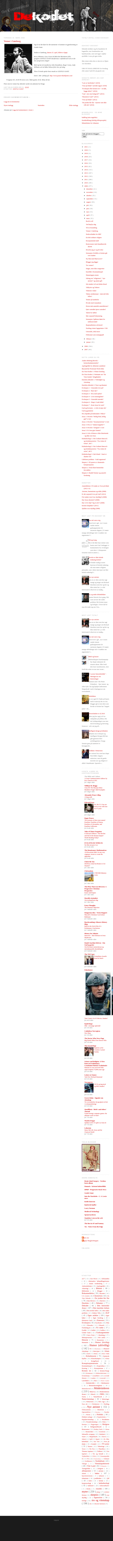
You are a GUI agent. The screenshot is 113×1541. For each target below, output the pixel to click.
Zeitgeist (100, 1468)
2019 (86, 153)
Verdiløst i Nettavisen (95, 751)
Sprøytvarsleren (90, 1215)
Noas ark (85, 1404)
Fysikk (84, 1330)
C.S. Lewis (85, 1296)
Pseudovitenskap (92, 1422)
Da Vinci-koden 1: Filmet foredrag (93, 371)
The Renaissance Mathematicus (95, 850)
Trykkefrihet (86, 1456)
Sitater (84, 1437)
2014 (86, 170)
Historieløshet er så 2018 (96, 713)
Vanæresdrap (97, 1459)
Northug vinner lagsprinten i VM (96, 328)
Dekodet (86, 1305)
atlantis (85, 1473)
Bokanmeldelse (88, 1293)
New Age (101, 1402)
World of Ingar (89, 1121)
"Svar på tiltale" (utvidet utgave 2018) (94, 86)
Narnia (84, 1397)
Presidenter (105, 1419)
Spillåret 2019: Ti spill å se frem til (95, 1123)
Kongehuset (96, 1361)
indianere (102, 1476)
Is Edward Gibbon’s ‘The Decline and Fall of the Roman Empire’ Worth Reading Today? (94, 835)
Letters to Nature (90, 1075)
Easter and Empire (90, 893)
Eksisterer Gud (87, 1320)
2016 (86, 163)
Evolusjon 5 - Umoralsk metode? (92, 399)
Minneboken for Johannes (90, 123)
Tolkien (100, 1451)
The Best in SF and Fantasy (94, 1223)
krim (91, 1481)
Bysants (102, 1293)
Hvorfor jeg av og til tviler (94, 250)
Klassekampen (96, 1358)
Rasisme (84, 1424)
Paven (88, 1415)
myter (85, 1491)
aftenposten (87, 1471)
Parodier (106, 1412)
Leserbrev (96, 1376)
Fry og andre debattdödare (97, 594)
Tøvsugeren (88, 1082)
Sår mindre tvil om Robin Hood (96, 284)
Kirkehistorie (91, 1356)
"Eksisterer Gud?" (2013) (90, 97)
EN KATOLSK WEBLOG (93, 843)
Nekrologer (105, 1399)
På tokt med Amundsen (93, 303)
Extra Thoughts (90, 905)
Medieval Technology (91, 1211)
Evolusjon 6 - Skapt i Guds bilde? (93, 402)
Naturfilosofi (98, 1397)
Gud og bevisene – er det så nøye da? (94, 408)
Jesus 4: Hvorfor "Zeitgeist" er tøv (93, 428)
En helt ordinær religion (94, 237)
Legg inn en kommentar (11, 102)
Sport (98, 1439)
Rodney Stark (98, 1429)
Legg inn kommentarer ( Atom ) (22, 110)
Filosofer (90, 1325)
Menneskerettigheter (96, 1385)
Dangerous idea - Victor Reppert (95, 913)
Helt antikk (102, 1337)
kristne (101, 1481)
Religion (105, 1424)
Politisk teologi (87, 1417)
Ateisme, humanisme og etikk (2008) (94, 491)
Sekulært (102, 1434)
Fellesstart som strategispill (95, 335)
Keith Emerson (89, 1201)
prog (98, 1492)
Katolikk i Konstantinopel (94, 272)
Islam (107, 1351)
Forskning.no (86, 1328)
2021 (86, 147)
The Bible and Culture (92, 776)
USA (94, 1456)
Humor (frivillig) (102, 1342)
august (88, 202)
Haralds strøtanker (91, 898)
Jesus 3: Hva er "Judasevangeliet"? (93, 425)
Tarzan (90, 1446)
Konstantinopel (87, 1366)
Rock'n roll (89, 221)
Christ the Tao (89, 862)
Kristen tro (87, 1371)
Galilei (93, 1330)
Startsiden (41, 105)
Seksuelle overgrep (88, 1434)
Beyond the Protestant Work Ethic (93, 369)
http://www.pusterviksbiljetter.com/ (61, 76)
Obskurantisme (87, 1410)
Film (107, 1323)
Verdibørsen (88, 1461)
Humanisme (101, 1340)
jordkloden (98, 1478)
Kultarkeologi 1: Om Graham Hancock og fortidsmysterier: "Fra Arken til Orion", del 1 (94, 441)
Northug (106, 1404)
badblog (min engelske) (89, 117)
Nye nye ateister (93, 577)
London (93, 1378)
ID (91, 1349)
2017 (86, 160)
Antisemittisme (87, 1286)
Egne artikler (93, 1315)
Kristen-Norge (104, 1371)
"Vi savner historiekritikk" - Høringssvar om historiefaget (97, 676)
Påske (104, 1422)
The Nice (92, 1449)
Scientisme (102, 1432)
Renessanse (86, 1429)
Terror (84, 1449)
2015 (86, 166)
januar (88, 342)
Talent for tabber (91, 313)
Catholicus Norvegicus (92, 1031)
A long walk (88, 797)
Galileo (102, 1330)
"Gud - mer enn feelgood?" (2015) (93, 94)
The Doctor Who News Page (94, 1038)
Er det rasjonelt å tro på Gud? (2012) (94, 494)
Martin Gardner (105, 1380)
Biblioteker (86, 1291)
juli (87, 205)
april (88, 215)
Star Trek (97, 1441)
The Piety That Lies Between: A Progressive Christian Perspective (95, 889)
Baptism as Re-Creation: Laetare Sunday (99, 1050)
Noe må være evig (94, 520)
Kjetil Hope (88, 1024)
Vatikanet (106, 1459)
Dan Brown (91, 1301)
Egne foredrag (98, 1318)
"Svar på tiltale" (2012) (89, 100)
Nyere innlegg (8, 105)
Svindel (94, 1444)
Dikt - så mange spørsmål (92, 1026)
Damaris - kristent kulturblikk (95, 1186)
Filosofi (102, 1325)
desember (89, 189)
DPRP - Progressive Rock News (95, 1190)
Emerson (101, 1320)
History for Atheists (91, 933)
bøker (98, 1473)
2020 (86, 150)
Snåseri (84, 1439)
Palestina (98, 1412)
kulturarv (91, 1486)
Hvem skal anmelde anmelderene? (97, 306)
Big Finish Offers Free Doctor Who (95, 1040)
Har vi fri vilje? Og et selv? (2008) (93, 503)
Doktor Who (96, 1313)
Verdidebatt (100, 1461)
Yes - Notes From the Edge (93, 1227)
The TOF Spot (89, 954)
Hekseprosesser (87, 1337)
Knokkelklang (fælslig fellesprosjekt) (94, 120)
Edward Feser (89, 802)
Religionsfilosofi (96, 1427)
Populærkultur (101, 1417)
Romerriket (90, 1432)
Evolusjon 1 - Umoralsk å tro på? (93, 388)
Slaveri (104, 1437)
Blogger (100, 1291)
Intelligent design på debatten (98, 731)
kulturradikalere (104, 1486)
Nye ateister (94, 1406)
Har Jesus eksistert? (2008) (90, 500)
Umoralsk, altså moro (93, 331)
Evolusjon (86, 1323)
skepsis (95, 1494)
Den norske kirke (93, 1311)
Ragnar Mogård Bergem (90, 1241)
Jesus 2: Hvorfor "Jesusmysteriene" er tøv (95, 422)
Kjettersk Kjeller (90, 1205)
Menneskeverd (86, 1388)
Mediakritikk (91, 1383)
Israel (89, 1354)
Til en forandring (91, 228)
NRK (102, 1394)
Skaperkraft (93, 1437)
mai (87, 212)
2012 (86, 176)
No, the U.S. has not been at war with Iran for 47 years (100, 806)
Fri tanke (100, 1327)
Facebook (98, 1323)
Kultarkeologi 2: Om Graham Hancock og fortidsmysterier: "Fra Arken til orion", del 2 (94, 448)
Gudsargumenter (102, 1332)
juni (87, 208)
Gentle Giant (18, 89)
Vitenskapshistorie (102, 1463)
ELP (107, 1313)
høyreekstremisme (88, 1476)
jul (108, 1478)
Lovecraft (103, 1378)
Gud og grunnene (87, 411)
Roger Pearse (89, 818)
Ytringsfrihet (86, 1468)
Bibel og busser (93, 657)
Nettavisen (90, 1402)
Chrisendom (88, 871)
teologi (84, 1501)
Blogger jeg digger (92, 262)
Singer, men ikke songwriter (95, 268)
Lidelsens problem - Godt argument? (94, 459)
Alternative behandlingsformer (98, 1281)
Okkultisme (101, 1410)
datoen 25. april (52, 52)
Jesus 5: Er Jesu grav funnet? (91, 430)
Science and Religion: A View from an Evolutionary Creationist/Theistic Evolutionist (95, 1063)
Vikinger (85, 1464)
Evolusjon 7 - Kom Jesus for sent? (93, 405)
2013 (86, 173)
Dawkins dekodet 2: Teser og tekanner (94, 385)
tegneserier (99, 1497)
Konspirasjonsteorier (91, 1363)
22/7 (83, 1279)
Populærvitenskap (88, 1419)
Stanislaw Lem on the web (93, 1218)
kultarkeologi (104, 1483)
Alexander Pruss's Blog (92, 795)
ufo (90, 1504)
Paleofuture (88, 970)
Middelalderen (101, 1388)
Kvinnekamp (86, 1376)
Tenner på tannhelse (92, 300)
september (90, 199)
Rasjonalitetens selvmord (94, 325)
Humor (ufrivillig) (99, 1345)
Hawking (102, 1335)
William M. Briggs (90, 786)
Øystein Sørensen (100, 1504)
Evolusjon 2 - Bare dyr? (89, 391)
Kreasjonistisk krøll (92, 241)
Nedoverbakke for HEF (93, 234)
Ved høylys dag (91, 224)
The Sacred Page (90, 1046)
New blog (87, 1033)
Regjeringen (95, 1424)
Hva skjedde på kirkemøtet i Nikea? (93, 414)
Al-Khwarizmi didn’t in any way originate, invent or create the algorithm (94, 854)
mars (88, 218)
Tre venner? (90, 265)
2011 (86, 179)
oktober (89, 195)
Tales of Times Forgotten (93, 831)
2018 (86, 157)
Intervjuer (96, 1351)
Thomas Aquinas (87, 1451)
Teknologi (101, 1446)
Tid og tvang (92, 540)
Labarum (87, 1128)
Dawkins (86, 1303)
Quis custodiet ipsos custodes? (96, 309)
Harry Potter (91, 1335)
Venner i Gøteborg (12, 41)
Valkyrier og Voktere (92, 287)
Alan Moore (94, 1279)
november (89, 192)
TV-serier (105, 1444)
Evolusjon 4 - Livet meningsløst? (93, 396)
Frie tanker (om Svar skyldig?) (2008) (94, 497)
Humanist (85, 1342)
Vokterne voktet (91, 291)
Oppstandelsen (86, 1412)
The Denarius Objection (91, 907)
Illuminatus (98, 1348)
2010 (86, 183)
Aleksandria (105, 1279)
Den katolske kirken (101, 1308)
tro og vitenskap (100, 1500)
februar (89, 339)
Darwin (102, 1301)
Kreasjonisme (99, 1368)
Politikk (100, 1414)
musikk (99, 1489)
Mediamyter (105, 1383)
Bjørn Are (85, 1238)
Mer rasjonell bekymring (94, 316)
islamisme (85, 1478)
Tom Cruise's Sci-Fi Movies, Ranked (95, 1018)
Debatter (100, 1303)
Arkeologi (86, 1288)
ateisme (102, 1471)
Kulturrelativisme (101, 1373)
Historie (85, 1340)
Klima (107, 1358)
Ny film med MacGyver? (94, 259)
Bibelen (99, 1288)
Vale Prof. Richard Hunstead (93, 1077)
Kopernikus (101, 1366)
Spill (91, 1439)
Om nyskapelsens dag (91, 900)
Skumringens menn (92, 275)
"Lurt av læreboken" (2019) (91, 83)
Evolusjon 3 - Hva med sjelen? (92, 394)
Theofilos (102, 1449)
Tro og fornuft (98, 1454)
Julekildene (92, 696)
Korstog (85, 1368)
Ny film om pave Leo (91, 845)
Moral (93, 1394)
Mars (96, 1381)
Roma (107, 1429)
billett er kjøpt (62, 52)
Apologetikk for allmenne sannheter (93, 366)
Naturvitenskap (88, 1399)
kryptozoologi (87, 1483)
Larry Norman (89, 1208)
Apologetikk (101, 1286)
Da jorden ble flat (102, 1298)
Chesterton (98, 1296)
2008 (86, 346)
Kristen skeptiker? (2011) (90, 505)
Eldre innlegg (73, 105)
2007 (86, 349)
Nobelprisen (96, 1404)
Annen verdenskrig (96, 1283)
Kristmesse (89, 1373)
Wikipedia (104, 1466)
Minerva (93, 1392)
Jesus (96, 1354)
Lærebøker (85, 1381)
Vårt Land (91, 1466)
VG (88, 1459)
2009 (86, 186)
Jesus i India (105, 1354)
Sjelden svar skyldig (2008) (91, 508)
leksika (89, 1489)
